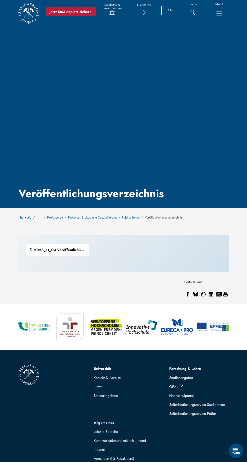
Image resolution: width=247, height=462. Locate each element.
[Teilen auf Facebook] (188, 294)
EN (170, 10)
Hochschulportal (181, 395)
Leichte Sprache (106, 431)
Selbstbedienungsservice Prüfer (192, 413)
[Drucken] (225, 294)
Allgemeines (104, 422)
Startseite (25, 217)
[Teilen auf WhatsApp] (203, 294)
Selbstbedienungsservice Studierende (197, 404)
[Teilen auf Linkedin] (211, 294)
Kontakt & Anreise (107, 377)
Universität (102, 368)
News (98, 386)
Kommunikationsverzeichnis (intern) (120, 440)
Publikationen (131, 217)
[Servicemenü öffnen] (236, 451)
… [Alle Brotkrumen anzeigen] (39, 217)
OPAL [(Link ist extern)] (176, 386)
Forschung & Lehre (185, 368)
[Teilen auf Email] (219, 294)
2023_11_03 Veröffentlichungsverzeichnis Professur (59, 249)
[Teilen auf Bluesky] (196, 294)
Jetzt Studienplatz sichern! (71, 11)
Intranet (99, 449)
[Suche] (192, 10)
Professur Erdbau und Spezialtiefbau (92, 217)
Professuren (55, 217)
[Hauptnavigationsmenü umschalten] (219, 13)
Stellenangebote (106, 395)
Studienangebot (181, 377)
